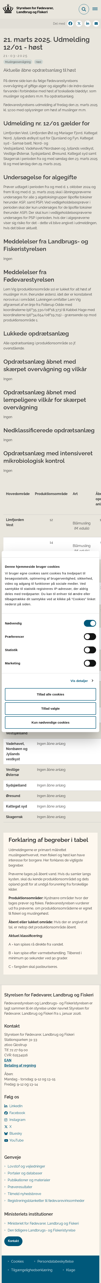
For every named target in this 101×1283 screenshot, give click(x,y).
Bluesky (15, 1133)
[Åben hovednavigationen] (96, 9)
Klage (70, 1270)
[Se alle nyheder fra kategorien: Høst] (38, 61)
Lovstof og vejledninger (26, 1166)
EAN (7, 1060)
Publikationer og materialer (29, 1180)
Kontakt (13, 1241)
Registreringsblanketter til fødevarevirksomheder (46, 1201)
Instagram (17, 1120)
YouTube (16, 1140)
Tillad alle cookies (50, 694)
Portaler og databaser (25, 1173)
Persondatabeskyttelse (55, 1261)
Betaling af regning (20, 1065)
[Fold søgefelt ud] (84, 9)
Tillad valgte (50, 708)
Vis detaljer (79, 680)
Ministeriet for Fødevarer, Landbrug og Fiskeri (43, 1223)
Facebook (17, 1113)
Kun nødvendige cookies (50, 722)
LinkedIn (15, 1106)
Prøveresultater (20, 1187)
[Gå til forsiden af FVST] (27, 9)
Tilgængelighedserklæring (31, 1270)
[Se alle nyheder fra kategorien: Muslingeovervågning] (17, 61)
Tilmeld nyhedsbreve (24, 1194)
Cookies (17, 1261)
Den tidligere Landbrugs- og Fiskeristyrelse (41, 1230)
